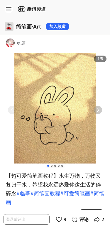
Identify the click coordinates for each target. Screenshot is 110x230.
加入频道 (57, 26)
